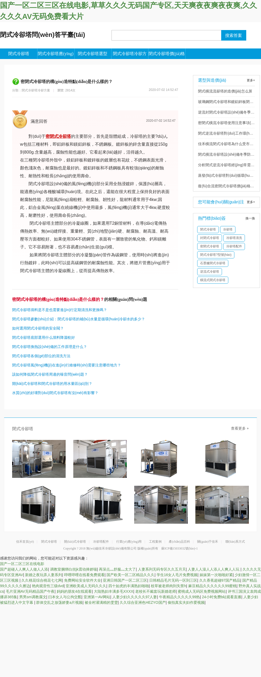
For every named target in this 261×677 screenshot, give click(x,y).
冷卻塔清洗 (234, 238)
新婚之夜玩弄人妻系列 (43, 575)
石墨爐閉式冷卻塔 (212, 263)
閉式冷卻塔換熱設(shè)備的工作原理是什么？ (49, 347)
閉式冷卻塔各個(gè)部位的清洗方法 (41, 356)
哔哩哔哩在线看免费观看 (84, 575)
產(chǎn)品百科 (179, 541)
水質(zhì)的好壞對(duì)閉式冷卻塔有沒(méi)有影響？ (55, 393)
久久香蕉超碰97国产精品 (219, 580)
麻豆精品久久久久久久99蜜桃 (212, 586)
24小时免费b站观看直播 (221, 597)
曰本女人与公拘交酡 (64, 597)
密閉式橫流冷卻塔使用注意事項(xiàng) (226, 124)
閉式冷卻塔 (208, 229)
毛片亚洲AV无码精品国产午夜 (30, 591)
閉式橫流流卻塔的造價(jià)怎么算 (225, 91)
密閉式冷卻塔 (209, 246)
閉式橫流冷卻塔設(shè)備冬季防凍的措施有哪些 (226, 156)
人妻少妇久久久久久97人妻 (134, 597)
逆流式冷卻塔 (209, 271)
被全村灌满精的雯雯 (101, 602)
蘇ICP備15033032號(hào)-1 (179, 548)
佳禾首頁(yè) (25, 541)
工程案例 (155, 541)
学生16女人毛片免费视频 (177, 575)
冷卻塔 (228, 229)
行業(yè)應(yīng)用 (129, 541)
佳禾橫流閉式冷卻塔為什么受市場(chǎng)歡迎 (225, 145)
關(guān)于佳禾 (207, 541)
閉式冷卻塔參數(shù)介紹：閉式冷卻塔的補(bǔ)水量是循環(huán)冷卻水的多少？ (78, 319)
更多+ (251, 80)
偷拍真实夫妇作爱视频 (186, 602)
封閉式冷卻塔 (209, 238)
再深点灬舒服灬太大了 (117, 569)
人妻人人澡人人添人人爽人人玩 (214, 569)
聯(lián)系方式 (235, 541)
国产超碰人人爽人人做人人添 (24, 569)
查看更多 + (240, 428)
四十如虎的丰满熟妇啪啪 (128, 586)
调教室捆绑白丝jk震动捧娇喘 (73, 569)
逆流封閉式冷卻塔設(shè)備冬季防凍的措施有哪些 (226, 113)
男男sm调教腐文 (32, 597)
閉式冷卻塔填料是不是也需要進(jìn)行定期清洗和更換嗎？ (59, 310)
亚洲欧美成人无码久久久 (86, 586)
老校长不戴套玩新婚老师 (155, 591)
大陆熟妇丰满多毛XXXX (113, 591)
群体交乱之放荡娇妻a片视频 (59, 602)
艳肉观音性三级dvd (48, 586)
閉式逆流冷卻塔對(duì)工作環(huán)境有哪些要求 (226, 135)
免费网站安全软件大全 (82, 580)
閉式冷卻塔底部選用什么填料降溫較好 (43, 337)
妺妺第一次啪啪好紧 (216, 575)
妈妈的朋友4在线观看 (74, 591)
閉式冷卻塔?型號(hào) (215, 255)
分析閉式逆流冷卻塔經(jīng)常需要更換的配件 (226, 166)
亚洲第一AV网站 (97, 597)
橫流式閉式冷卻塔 (212, 280)
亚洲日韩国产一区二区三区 (125, 580)
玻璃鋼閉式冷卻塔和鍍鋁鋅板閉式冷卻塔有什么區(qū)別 (225, 103)
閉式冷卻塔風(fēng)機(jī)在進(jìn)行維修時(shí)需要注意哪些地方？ (66, 365)
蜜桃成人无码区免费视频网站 (202, 591)
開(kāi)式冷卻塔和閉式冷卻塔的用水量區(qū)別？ (52, 383)
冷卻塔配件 (234, 246)
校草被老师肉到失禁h (168, 586)
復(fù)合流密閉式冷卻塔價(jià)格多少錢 (226, 187)
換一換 (250, 218)
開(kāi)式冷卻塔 (75, 541)
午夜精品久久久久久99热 (179, 597)
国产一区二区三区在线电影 (22, 564)
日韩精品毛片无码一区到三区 (173, 580)
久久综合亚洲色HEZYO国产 (143, 602)
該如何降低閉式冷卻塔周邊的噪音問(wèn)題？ (50, 374)
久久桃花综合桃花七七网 (41, 580)
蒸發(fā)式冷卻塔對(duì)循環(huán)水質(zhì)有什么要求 (225, 177)
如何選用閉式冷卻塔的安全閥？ (38, 328)
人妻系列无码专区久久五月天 (162, 569)
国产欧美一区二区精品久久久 (130, 575)
